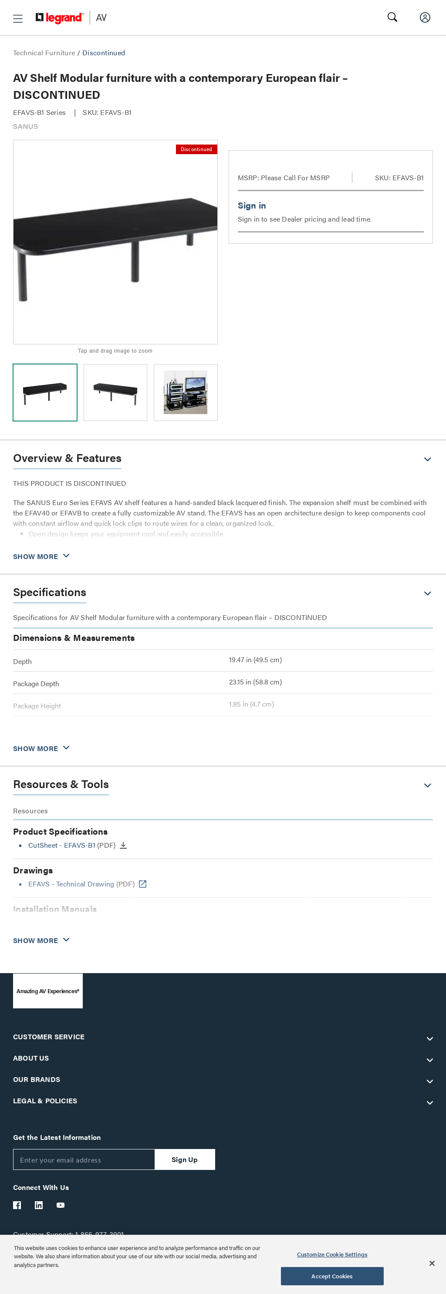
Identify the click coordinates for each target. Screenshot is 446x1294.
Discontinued (103, 52)
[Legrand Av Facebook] (17, 1205)
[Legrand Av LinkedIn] (39, 1205)
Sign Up (185, 1159)
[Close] (432, 1263)
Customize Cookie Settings (332, 1254)
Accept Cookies (332, 1276)
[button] (18, 19)
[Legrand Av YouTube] (61, 1205)
